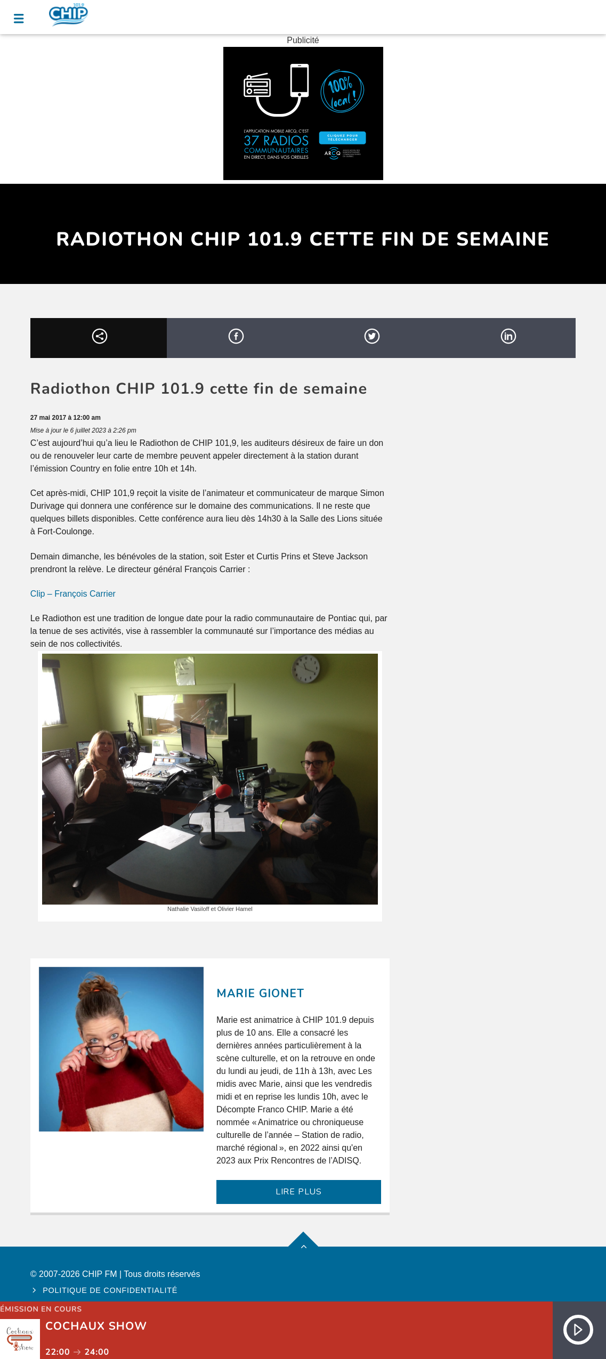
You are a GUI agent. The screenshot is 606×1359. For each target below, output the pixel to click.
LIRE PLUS (299, 1192)
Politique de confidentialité (110, 1290)
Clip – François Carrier (73, 593)
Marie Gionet (260, 993)
